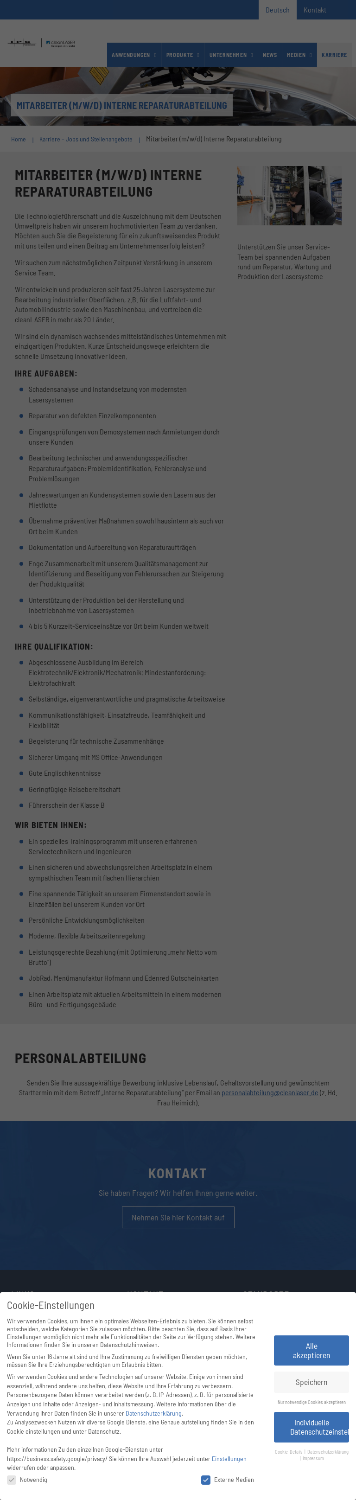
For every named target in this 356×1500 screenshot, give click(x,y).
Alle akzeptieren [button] (311, 1350)
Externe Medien (227, 1479)
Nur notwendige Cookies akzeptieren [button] (312, 1402)
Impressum (313, 1458)
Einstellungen (229, 1458)
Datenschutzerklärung (154, 1413)
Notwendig (27, 1479)
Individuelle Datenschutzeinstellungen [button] (319, 1426)
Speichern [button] (311, 1382)
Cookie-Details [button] (289, 1452)
